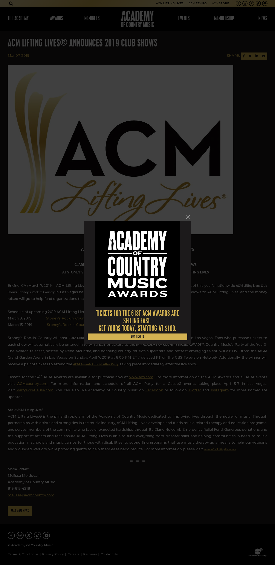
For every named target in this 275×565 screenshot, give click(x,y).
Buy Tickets (137, 336)
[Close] (188, 216)
